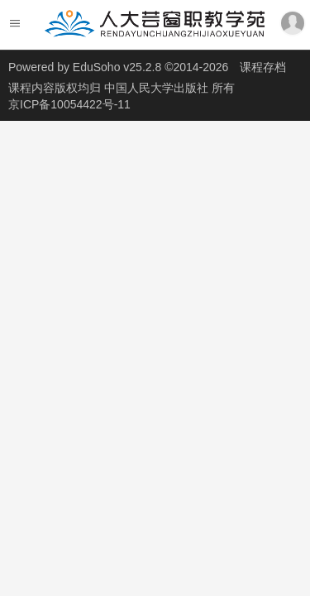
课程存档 (263, 67)
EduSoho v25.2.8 (117, 67)
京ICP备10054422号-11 (69, 104)
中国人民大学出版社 (158, 87)
